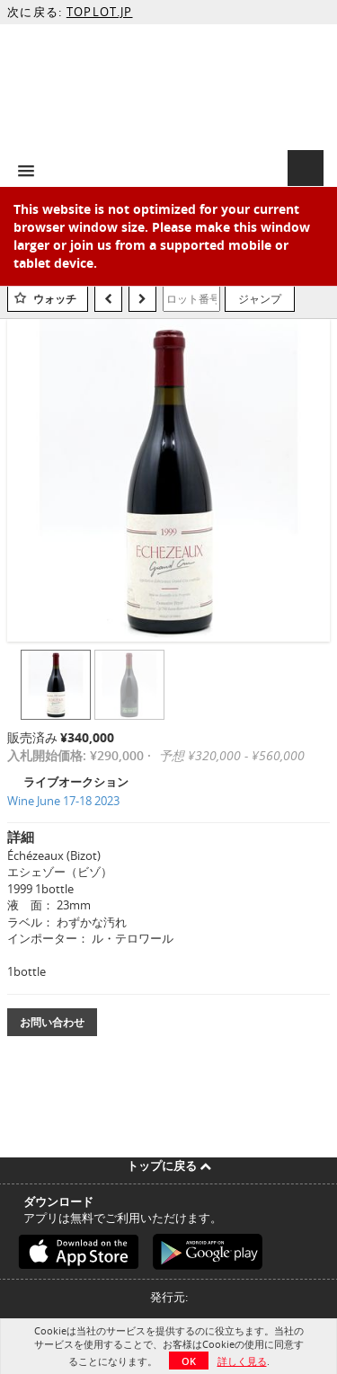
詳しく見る (242, 1361)
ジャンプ (259, 298)
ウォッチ (54, 298)
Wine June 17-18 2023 (63, 801)
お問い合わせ (52, 1022)
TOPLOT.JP (100, 12)
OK (189, 1361)
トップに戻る (169, 1165)
